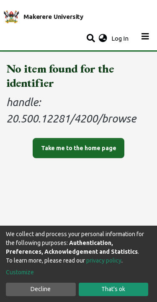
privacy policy (103, 260)
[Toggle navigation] (145, 38)
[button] (103, 39)
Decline (41, 289)
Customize (20, 272)
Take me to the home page (78, 148)
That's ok (113, 289)
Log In (120, 38)
